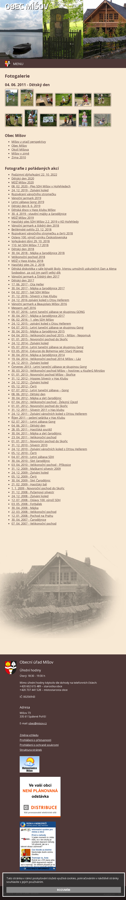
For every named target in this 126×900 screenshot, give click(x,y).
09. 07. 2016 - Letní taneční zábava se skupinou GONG (48, 312)
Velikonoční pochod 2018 (28, 257)
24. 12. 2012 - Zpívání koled (30, 382)
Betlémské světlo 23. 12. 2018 (31, 229)
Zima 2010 (18, 157)
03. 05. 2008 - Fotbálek (26, 504)
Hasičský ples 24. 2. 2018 (28, 265)
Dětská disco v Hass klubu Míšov (33, 210)
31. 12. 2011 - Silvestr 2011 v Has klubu (37, 410)
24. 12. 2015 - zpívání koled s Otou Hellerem (41, 323)
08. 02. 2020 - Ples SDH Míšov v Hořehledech (41, 186)
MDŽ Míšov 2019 (22, 218)
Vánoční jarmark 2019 (26, 198)
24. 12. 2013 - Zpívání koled (30, 363)
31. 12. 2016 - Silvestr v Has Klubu (34, 296)
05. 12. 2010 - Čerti (24, 453)
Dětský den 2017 (22, 280)
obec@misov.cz (37, 723)
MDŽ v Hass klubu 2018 (27, 261)
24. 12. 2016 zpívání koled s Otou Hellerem (40, 300)
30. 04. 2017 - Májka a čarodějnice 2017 (38, 288)
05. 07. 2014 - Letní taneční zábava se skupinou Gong (47, 347)
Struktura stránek (31, 750)
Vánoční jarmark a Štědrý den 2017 (35, 276)
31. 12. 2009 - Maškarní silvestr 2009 (36, 469)
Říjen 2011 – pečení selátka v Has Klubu (38, 418)
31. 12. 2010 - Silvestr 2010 (29, 445)
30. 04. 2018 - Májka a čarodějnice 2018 (38, 253)
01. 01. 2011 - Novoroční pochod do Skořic (39, 441)
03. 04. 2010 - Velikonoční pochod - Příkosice (41, 465)
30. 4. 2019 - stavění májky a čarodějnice (38, 214)
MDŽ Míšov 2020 (22, 182)
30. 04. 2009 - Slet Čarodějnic (31, 480)
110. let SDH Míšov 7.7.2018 (30, 245)
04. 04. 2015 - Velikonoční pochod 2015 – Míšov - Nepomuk (51, 335)
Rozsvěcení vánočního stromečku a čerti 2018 (42, 233)
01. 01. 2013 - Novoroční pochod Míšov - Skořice (43, 374)
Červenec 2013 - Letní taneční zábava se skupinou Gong (49, 367)
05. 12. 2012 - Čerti (24, 386)
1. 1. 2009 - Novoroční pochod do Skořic (37, 488)
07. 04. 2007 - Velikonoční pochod (33, 523)
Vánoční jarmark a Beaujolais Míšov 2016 (39, 304)
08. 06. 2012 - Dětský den (28, 394)
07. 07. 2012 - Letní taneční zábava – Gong (40, 390)
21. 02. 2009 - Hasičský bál (29, 484)
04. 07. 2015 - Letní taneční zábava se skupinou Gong (47, 327)
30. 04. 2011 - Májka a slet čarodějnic (36, 433)
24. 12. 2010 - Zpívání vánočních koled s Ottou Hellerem (49, 449)
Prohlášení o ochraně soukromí (39, 745)
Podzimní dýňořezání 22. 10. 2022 (34, 174)
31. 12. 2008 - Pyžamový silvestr (32, 492)
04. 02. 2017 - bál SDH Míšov (30, 292)
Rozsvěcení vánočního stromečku (33, 194)
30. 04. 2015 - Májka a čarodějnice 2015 (38, 331)
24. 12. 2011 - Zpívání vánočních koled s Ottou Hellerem (49, 414)
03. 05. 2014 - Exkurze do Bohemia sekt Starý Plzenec (47, 351)
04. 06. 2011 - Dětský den (28, 425)
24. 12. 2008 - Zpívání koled (30, 496)
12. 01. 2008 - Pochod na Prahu (32, 516)
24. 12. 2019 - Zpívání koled (30, 190)
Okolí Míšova (20, 149)
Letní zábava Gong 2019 (27, 202)
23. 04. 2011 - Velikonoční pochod (33, 437)
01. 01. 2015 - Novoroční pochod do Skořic (39, 339)
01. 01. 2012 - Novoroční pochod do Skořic (39, 406)
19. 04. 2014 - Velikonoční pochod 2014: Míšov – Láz (46, 359)
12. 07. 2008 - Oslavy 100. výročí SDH (36, 500)
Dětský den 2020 (22, 178)
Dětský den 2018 (22, 249)
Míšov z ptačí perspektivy (28, 142)
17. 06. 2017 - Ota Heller (27, 284)
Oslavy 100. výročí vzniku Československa (39, 237)
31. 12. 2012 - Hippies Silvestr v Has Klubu (39, 378)
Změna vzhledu (29, 735)
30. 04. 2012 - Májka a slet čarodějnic (36, 398)
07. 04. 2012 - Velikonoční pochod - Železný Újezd (44, 402)
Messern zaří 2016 (23, 308)
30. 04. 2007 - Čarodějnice (28, 520)
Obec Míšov (19, 146)
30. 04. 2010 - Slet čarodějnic (30, 461)
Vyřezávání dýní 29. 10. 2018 (30, 241)
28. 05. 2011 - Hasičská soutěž (31, 429)
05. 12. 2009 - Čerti (24, 476)
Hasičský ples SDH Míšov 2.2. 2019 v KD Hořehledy (45, 222)
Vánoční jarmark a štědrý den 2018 (35, 225)
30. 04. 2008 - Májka (25, 508)
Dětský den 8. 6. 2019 (25, 206)
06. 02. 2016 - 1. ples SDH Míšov (32, 320)
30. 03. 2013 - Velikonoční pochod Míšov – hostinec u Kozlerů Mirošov (58, 371)
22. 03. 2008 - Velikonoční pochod (33, 512)
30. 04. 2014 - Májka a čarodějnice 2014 (38, 355)
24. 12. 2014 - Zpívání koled (30, 343)
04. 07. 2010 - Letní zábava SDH (32, 457)
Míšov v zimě (20, 153)
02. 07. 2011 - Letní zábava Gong (33, 422)
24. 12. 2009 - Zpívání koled (30, 473)
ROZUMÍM (63, 890)
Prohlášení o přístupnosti (35, 740)
